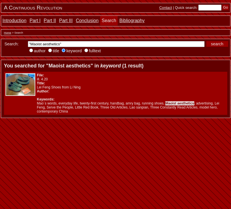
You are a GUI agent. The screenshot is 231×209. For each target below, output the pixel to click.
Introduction (15, 20)
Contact (165, 7)
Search (109, 20)
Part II (50, 20)
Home (7, 32)
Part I (35, 20)
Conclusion (87, 20)
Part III (66, 20)
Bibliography (132, 20)
